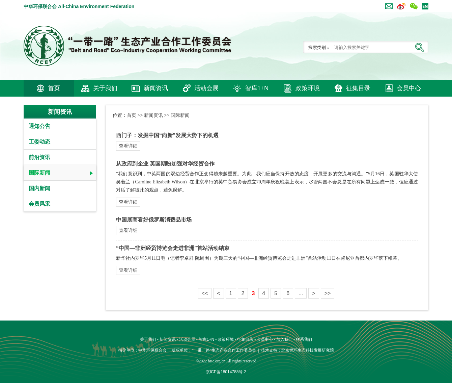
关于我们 (105, 88)
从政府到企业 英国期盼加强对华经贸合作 (165, 164)
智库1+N (256, 88)
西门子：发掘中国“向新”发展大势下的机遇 (167, 135)
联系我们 (304, 339)
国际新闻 (39, 173)
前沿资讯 (39, 157)
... (301, 293)
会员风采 (39, 204)
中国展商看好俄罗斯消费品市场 (154, 220)
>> (327, 293)
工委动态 (39, 142)
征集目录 (358, 88)
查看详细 (128, 146)
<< (205, 293)
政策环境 (307, 88)
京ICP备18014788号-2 (226, 371)
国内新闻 (39, 188)
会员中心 (409, 88)
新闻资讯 (156, 88)
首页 (54, 88)
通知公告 (39, 126)
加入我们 (284, 339)
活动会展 (206, 88)
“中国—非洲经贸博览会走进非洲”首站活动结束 (172, 248)
